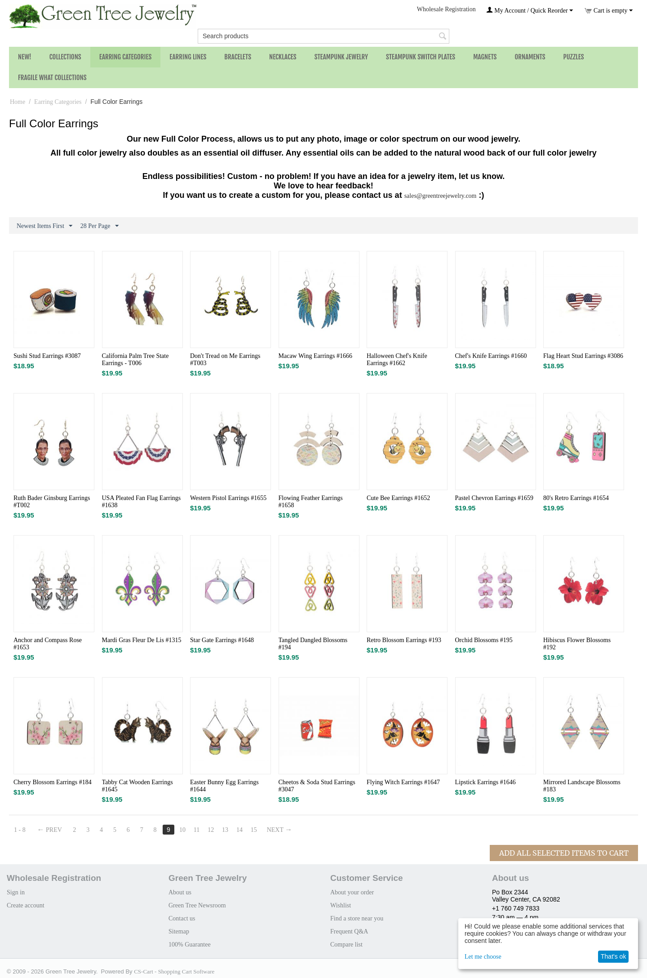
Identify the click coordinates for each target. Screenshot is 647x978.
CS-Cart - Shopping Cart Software (174, 971)
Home (17, 101)
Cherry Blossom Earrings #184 (52, 782)
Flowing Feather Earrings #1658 (311, 502)
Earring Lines (187, 57)
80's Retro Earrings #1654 (576, 498)
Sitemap (178, 931)
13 (225, 829)
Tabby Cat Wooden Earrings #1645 (137, 786)
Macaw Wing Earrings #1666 (315, 356)
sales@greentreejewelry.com (440, 195)
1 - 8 (20, 829)
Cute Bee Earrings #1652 (398, 498)
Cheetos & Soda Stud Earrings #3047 (317, 786)
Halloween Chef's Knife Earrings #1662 (397, 359)
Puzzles (573, 57)
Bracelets (237, 57)
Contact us (181, 918)
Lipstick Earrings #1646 (485, 782)
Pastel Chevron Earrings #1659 (494, 498)
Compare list (346, 944)
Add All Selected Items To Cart (564, 852)
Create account (25, 905)
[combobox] (323, 36)
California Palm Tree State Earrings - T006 (135, 359)
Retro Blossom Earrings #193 (404, 640)
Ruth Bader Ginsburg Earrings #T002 (51, 502)
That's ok (613, 956)
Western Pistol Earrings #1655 (228, 498)
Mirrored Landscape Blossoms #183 (581, 786)
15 (254, 829)
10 (182, 829)
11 (196, 829)
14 (239, 829)
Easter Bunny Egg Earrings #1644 (224, 786)
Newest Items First (44, 226)
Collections (65, 57)
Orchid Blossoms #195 (484, 640)
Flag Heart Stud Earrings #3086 (583, 356)
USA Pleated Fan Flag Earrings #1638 (141, 502)
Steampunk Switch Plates (420, 57)
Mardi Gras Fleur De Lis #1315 (142, 640)
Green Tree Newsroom (197, 905)
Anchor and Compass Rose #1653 (47, 644)
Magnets (484, 57)
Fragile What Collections (52, 77)
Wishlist (340, 905)
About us (179, 892)
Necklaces (283, 57)
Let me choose (483, 956)
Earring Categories (125, 57)
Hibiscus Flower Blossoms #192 (577, 644)
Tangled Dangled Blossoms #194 (313, 644)
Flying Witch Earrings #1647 (403, 782)
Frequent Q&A (349, 931)
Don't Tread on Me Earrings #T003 (225, 359)
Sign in (16, 892)
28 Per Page (99, 226)
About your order (352, 892)
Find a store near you (356, 918)
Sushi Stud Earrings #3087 (47, 356)
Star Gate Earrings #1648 (222, 640)
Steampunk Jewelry (341, 57)
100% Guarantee (189, 944)
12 (211, 829)
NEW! (24, 57)
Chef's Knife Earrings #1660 (491, 356)
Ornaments (529, 57)
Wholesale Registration (446, 9)
